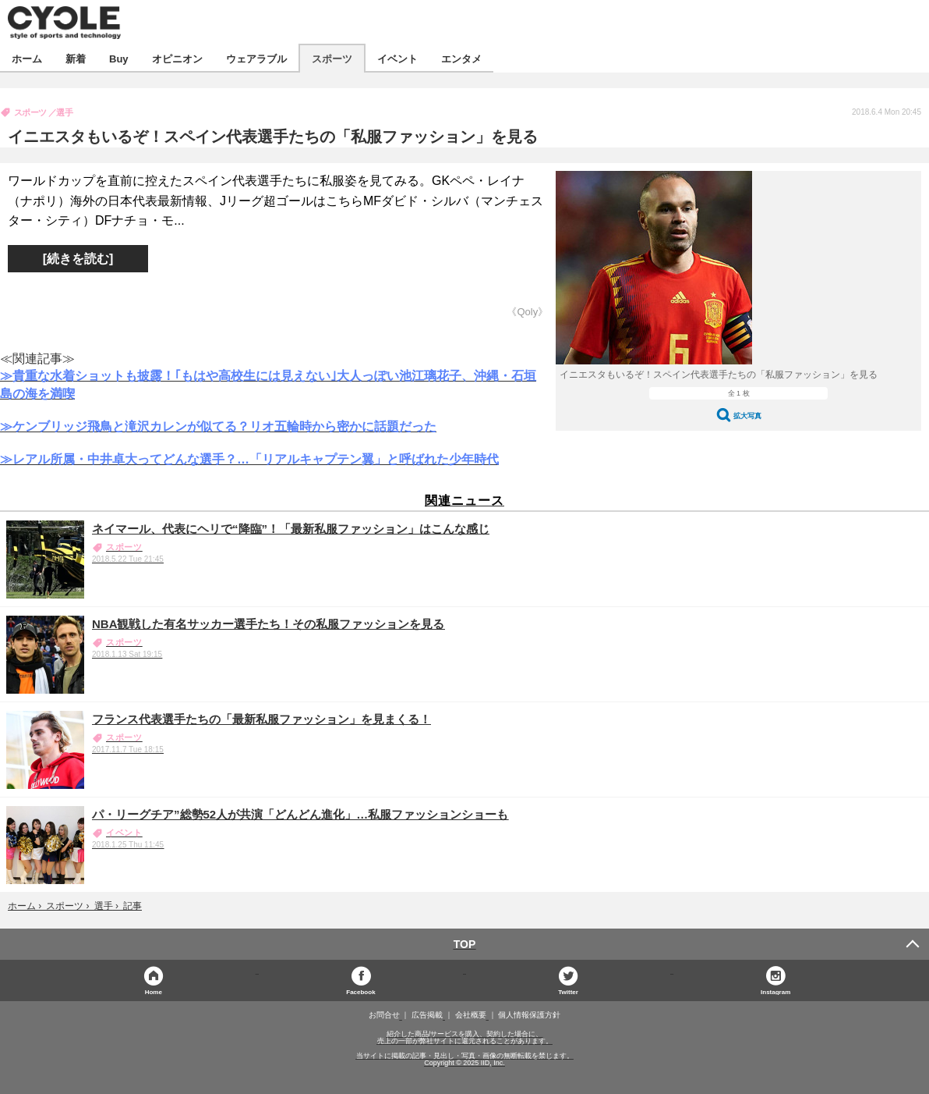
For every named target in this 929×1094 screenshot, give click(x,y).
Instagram (775, 991)
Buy (119, 58)
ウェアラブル (256, 58)
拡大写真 (747, 415)
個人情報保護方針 (529, 1015)
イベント (397, 58)
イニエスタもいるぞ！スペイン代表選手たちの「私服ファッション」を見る (273, 136)
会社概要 (470, 1015)
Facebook (360, 991)
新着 (75, 58)
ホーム (27, 58)
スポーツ (332, 58)
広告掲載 (427, 1015)
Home (153, 991)
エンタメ (461, 58)
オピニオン (177, 58)
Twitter (568, 991)
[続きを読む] (78, 258)
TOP (465, 944)
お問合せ (384, 1015)
